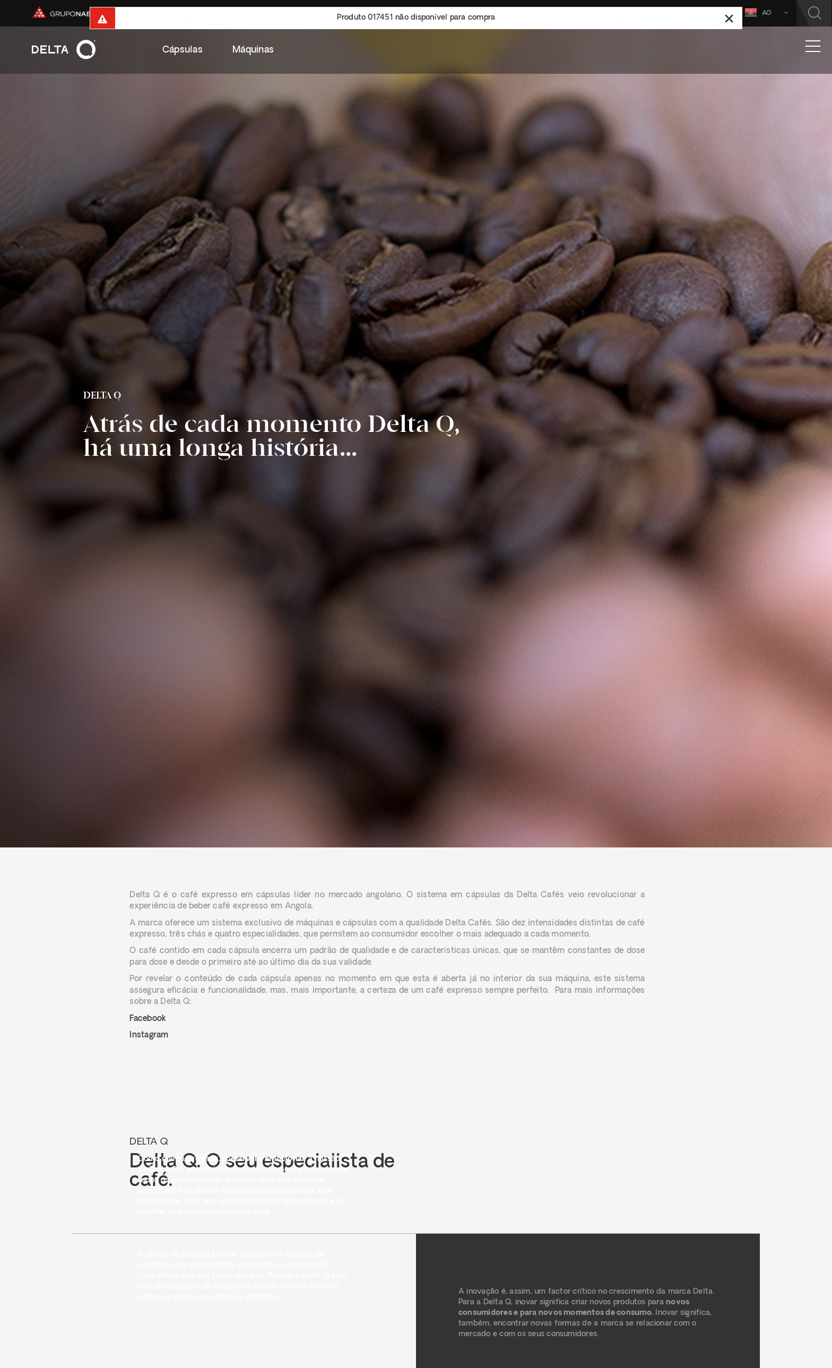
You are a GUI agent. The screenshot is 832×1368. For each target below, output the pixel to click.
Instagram (148, 1036)
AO (762, 12)
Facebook (147, 1019)
